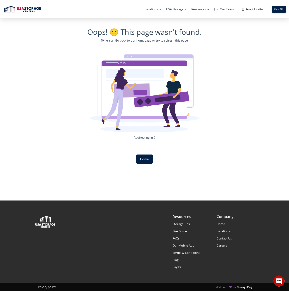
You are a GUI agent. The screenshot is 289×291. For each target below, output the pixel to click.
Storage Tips (181, 224)
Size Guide (180, 231)
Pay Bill (279, 9)
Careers (222, 246)
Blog (176, 260)
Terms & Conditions (186, 253)
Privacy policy (47, 287)
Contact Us (224, 238)
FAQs (176, 238)
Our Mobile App (183, 246)
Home (144, 159)
